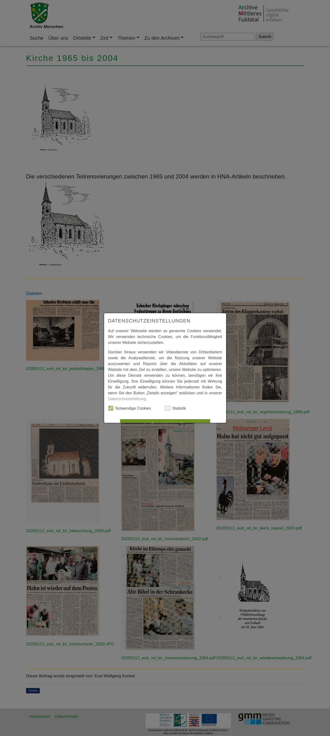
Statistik (175, 408)
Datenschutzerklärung (127, 399)
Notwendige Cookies (129, 408)
